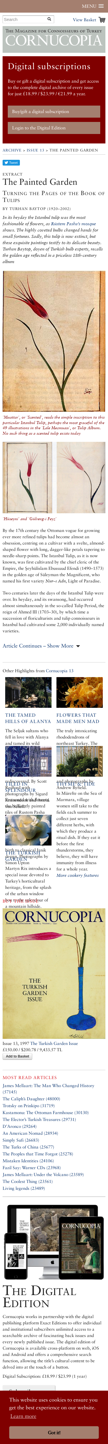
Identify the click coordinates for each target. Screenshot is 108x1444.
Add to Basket (17, 1056)
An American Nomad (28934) (30, 1133)
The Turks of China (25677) (28, 1146)
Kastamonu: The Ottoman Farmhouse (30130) (46, 1112)
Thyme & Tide (75, 784)
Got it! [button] (54, 1432)
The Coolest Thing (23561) (28, 1181)
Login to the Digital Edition (39, 128)
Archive (12, 150)
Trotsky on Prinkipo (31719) (29, 1105)
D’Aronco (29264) (20, 1126)
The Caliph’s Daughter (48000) (31, 1098)
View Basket (84, 19)
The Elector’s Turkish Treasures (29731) (39, 1119)
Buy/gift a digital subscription (40, 111)
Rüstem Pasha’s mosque (73, 223)
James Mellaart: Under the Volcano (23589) (43, 1174)
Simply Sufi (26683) (21, 1140)
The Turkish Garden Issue (54, 1043)
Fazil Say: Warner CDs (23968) (32, 1167)
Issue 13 (35, 150)
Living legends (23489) (24, 1188)
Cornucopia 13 (59, 670)
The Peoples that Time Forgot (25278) (38, 1153)
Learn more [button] (23, 1416)
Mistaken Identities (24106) (28, 1160)
